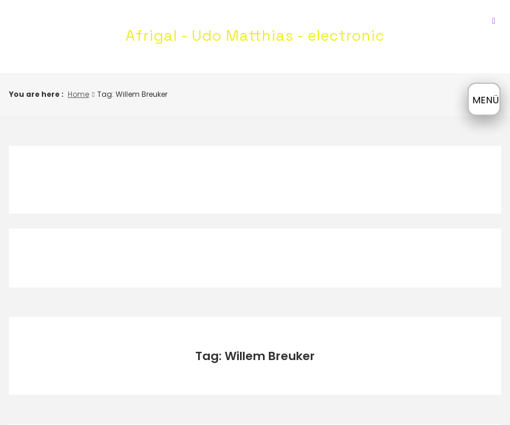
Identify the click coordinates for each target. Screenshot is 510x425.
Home (78, 94)
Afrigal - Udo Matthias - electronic (255, 35)
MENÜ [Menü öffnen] (485, 100)
